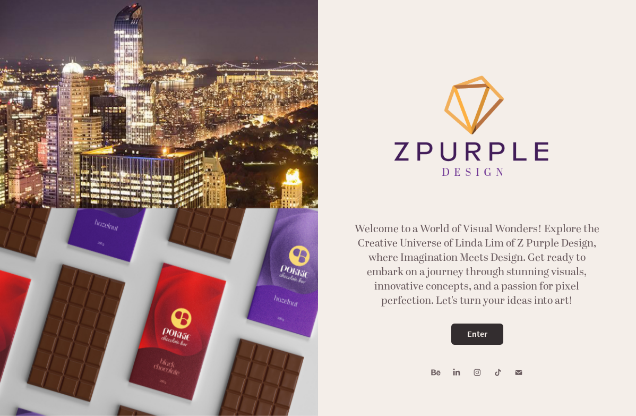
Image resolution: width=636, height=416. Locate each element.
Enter (477, 333)
